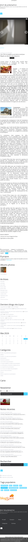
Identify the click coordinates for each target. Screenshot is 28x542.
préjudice (7, 490)
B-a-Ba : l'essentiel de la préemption (8, 353)
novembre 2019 (3, 292)
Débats (2, 354)
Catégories (4, 523)
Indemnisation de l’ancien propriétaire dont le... (10, 413)
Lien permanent (4, 249)
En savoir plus (17, 541)
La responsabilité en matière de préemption (10, 363)
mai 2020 (2, 281)
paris (11, 485)
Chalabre (2, 320)
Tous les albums (3, 274)
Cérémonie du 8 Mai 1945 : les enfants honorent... (11, 319)
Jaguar (1, 314)
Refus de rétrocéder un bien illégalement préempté (11, 432)
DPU (21, 485)
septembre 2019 (4, 295)
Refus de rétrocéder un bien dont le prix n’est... (10, 427)
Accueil (4, 519)
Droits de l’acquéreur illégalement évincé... (9, 422)
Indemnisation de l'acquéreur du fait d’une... (10, 441)
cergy (25, 250)
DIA (2, 490)
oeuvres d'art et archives (6, 370)
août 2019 (2, 297)
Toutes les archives (4, 299)
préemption (19, 250)
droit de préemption (8, 5)
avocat (19, 251)
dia (23, 250)
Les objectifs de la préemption (7, 367)
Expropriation (3, 358)
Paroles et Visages (14, 306)
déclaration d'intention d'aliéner (7, 251)
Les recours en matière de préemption (9, 368)
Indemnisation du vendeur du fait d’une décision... (11, 446)
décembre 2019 (3, 290)
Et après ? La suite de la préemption (8, 356)
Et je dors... (2, 318)
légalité (2, 253)
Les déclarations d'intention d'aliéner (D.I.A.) (12, 250)
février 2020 (3, 287)
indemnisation (4, 485)
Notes (19, 519)
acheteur (16, 485)
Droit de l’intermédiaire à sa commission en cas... (11, 455)
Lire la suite (9, 260)
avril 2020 (2, 283)
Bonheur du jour (13, 316)
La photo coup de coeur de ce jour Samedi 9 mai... (11, 311)
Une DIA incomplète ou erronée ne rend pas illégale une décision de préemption (12, 55)
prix (22, 251)
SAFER (1, 375)
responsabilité (23, 487)
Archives (13, 523)
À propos (12, 519)
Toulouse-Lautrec (4, 316)
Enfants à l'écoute (18, 328)
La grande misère (4, 306)
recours (25, 251)
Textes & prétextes (9, 314)
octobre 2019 (3, 294)
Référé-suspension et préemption (8, 374)
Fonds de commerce (4, 360)
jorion (16, 251)
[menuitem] (4, 519)
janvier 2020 (3, 288)
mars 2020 (2, 285)
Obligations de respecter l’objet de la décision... (10, 418)
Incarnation (9, 318)
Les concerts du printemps (6, 308)
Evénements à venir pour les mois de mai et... (10, 322)
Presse (2, 372)
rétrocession (13, 490)
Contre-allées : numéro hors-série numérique (10, 325)
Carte (3, 380)
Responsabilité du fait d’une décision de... (9, 436)
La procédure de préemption (6, 361)
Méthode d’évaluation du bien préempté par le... (11, 450)
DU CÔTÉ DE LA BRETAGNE (6, 328)
